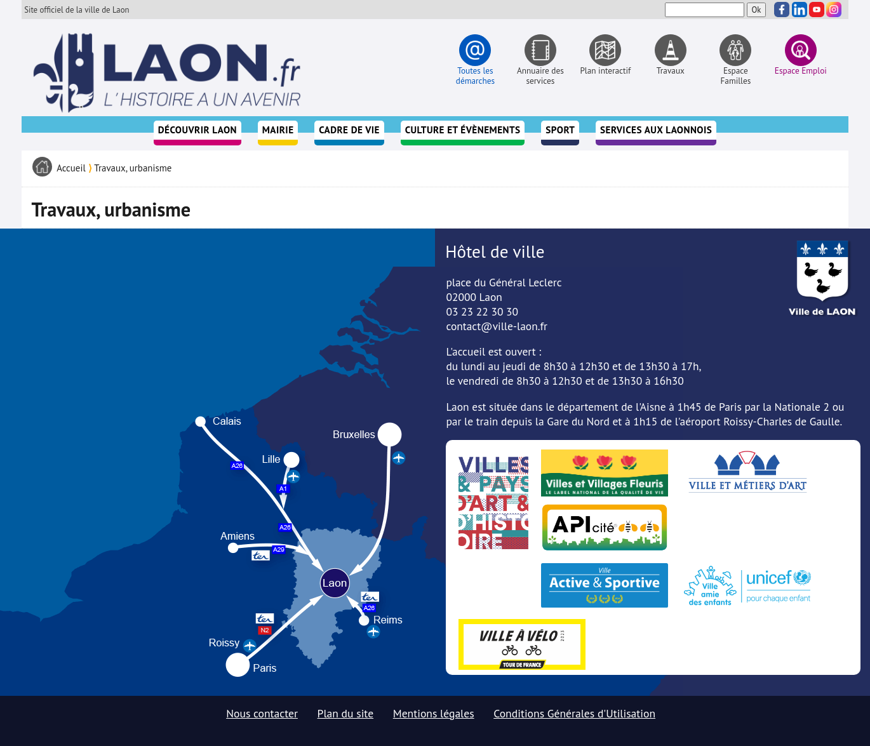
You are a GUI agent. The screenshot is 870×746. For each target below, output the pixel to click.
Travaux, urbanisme (132, 168)
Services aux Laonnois (656, 130)
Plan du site (346, 713)
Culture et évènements (463, 130)
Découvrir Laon (197, 130)
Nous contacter (262, 713)
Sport (560, 130)
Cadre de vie (349, 130)
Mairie (278, 130)
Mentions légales (433, 713)
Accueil (71, 168)
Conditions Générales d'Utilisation (574, 713)
